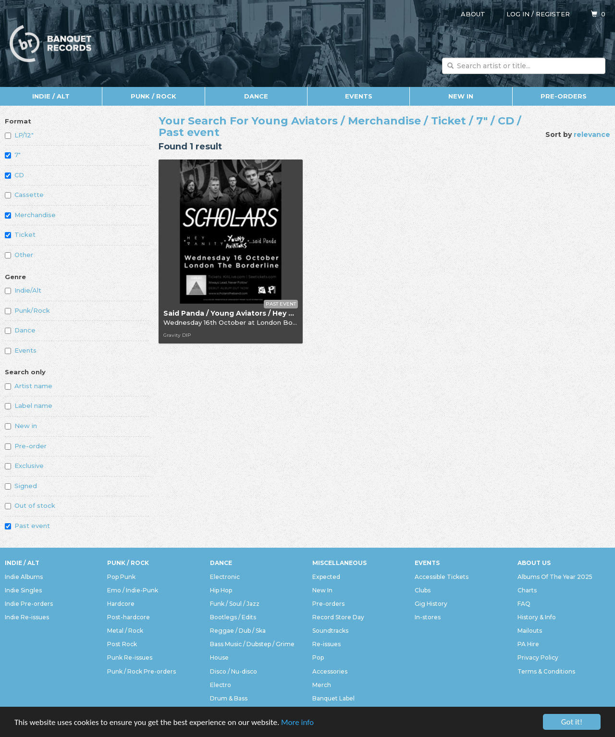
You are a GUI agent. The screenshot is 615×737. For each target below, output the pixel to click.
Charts (527, 590)
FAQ (523, 603)
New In (460, 96)
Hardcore (121, 603)
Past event (27, 525)
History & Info (536, 617)
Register (553, 14)
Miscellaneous (339, 562)
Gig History (431, 603)
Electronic (225, 576)
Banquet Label (333, 698)
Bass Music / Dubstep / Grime (252, 644)
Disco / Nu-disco (233, 671)
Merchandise (30, 215)
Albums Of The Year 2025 (554, 576)
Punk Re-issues (129, 657)
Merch (321, 684)
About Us (534, 562)
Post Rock (122, 644)
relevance (592, 134)
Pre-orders (564, 96)
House (219, 657)
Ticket (20, 234)
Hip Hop (221, 590)
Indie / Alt (51, 96)
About (473, 14)
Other (19, 254)
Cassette (24, 194)
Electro (220, 684)
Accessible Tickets (441, 576)
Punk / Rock (153, 96)
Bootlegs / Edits (233, 617)
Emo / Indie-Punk (132, 590)
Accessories (329, 671)
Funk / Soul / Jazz (234, 603)
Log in (517, 14)
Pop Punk (121, 576)
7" (13, 155)
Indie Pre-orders (29, 603)
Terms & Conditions (546, 671)
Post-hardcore (128, 617)
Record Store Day (338, 617)
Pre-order (26, 446)
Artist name (28, 386)
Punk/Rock (27, 310)
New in (21, 426)
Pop (318, 657)
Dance (256, 96)
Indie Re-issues (27, 617)
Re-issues (326, 644)
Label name (28, 405)
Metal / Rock (125, 630)
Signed (21, 486)
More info (297, 722)
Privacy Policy (537, 657)
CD (14, 175)
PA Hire (528, 644)
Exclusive (24, 465)
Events (358, 96)
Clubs (422, 590)
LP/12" (19, 135)
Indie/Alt (23, 290)
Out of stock (30, 505)
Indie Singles (23, 590)
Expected (326, 576)
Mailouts (529, 630)
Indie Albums (24, 576)
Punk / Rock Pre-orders (141, 671)
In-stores (428, 617)
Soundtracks (330, 630)
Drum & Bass (228, 698)
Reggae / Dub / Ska (238, 630)
